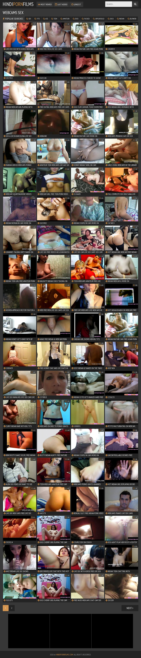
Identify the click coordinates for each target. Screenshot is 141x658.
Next (130, 608)
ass (45, 18)
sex (28, 18)
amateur (64, 18)
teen (54, 18)
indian (120, 18)
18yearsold (98, 18)
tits (37, 18)
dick (75, 18)
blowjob (132, 18)
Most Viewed (45, 4)
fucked (86, 18)
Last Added (61, 4)
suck (111, 18)
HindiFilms (18, 4)
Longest (76, 4)
